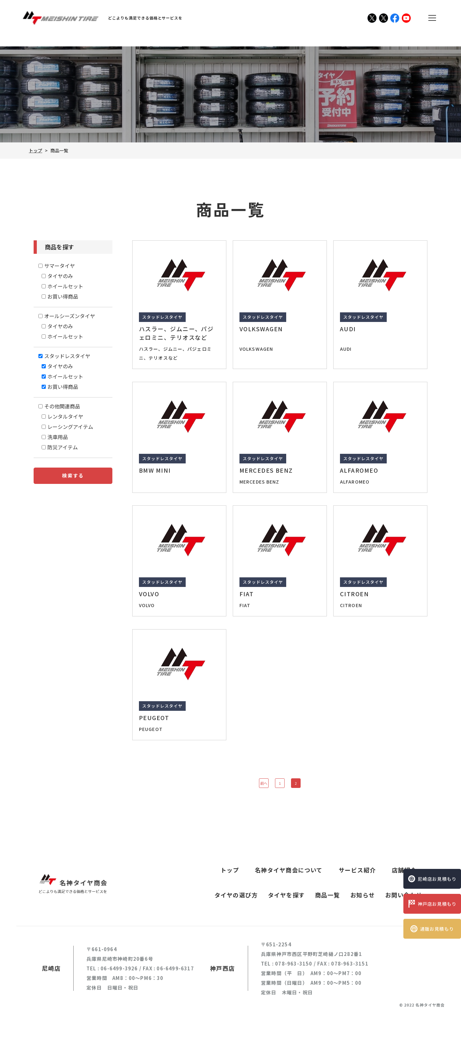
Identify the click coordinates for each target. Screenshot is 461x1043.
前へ (263, 783)
